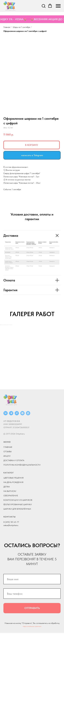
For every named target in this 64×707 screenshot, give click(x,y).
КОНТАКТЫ (9, 591)
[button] (43, 6)
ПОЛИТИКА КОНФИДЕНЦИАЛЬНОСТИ (21, 539)
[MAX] (28, 487)
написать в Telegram (32, 155)
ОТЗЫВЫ (7, 525)
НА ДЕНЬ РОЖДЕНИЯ (13, 556)
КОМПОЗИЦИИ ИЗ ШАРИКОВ (17, 574)
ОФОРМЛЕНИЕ (10, 570)
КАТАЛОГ (8, 547)
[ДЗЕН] (22, 487)
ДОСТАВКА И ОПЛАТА (13, 534)
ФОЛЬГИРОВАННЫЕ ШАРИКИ (17, 578)
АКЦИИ (6, 530)
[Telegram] (11, 487)
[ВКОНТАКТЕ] (5, 487)
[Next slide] (61, 362)
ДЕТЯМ (6, 561)
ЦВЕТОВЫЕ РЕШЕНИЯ (13, 552)
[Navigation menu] (58, 6)
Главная (6, 27)
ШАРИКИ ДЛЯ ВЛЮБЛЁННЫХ (17, 583)
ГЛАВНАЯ (7, 521)
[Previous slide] (3, 362)
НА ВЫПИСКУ (9, 565)
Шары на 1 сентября (21, 27)
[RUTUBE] (17, 487)
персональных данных (32, 700)
